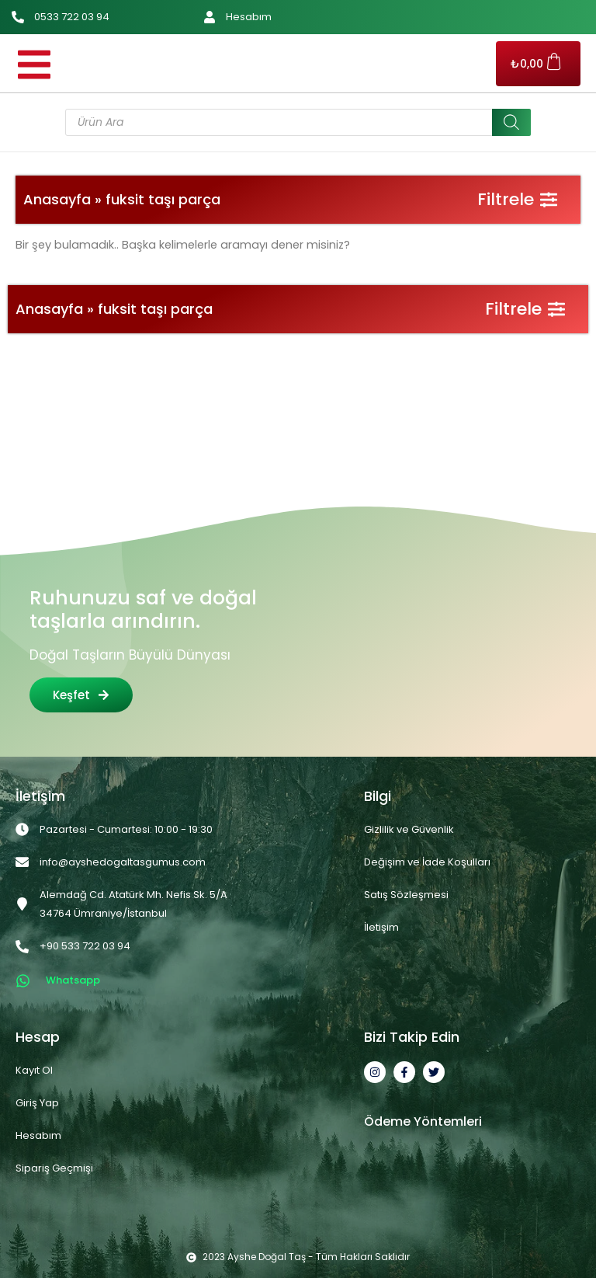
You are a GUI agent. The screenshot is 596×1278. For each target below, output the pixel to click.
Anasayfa (57, 199)
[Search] (511, 122)
